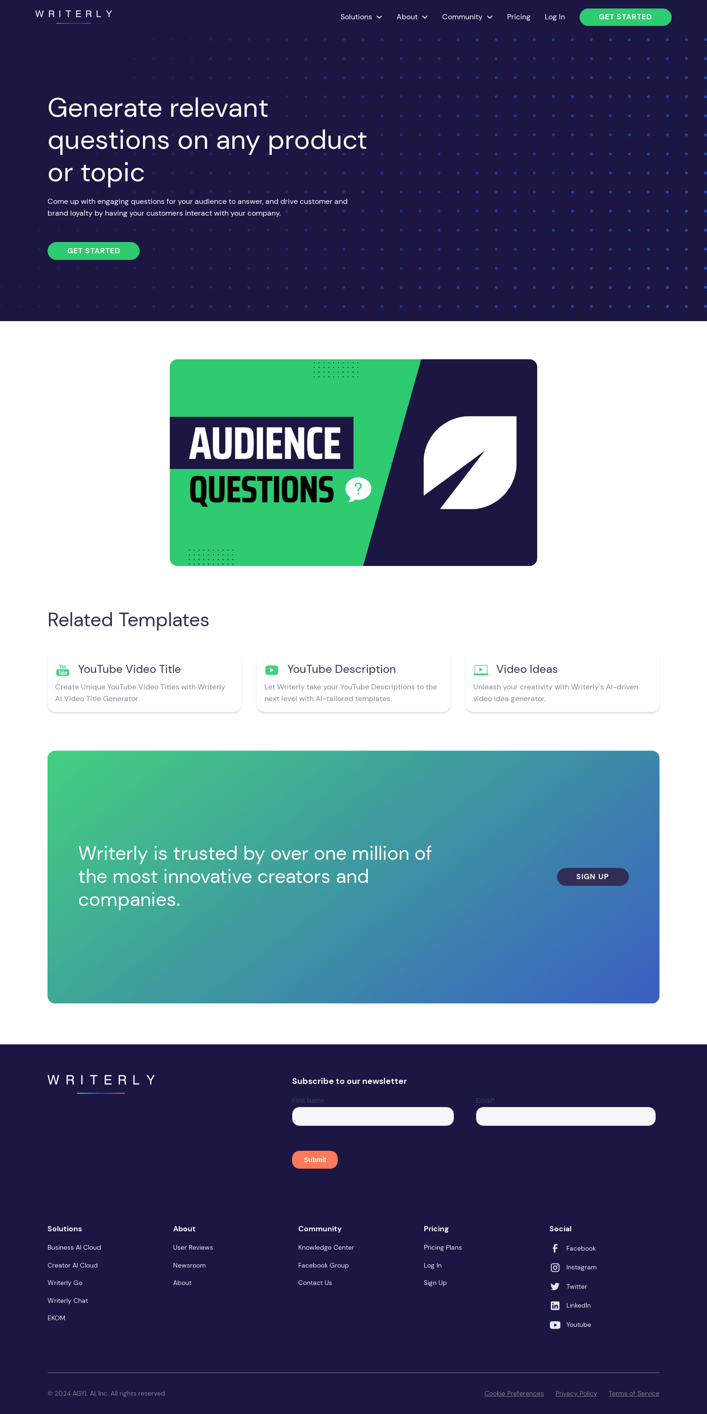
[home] (73, 17)
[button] (362, 17)
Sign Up (592, 880)
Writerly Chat (68, 1300)
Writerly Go (65, 1282)
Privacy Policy (576, 1393)
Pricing (519, 17)
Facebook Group (323, 1265)
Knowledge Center (326, 1247)
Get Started (625, 17)
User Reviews (193, 1247)
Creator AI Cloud (73, 1265)
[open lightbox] (353, 462)
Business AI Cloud (74, 1247)
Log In (555, 17)
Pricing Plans (443, 1247)
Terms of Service (634, 1393)
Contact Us (315, 1282)
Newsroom (189, 1265)
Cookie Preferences (514, 1393)
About (182, 1282)
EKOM (56, 1318)
